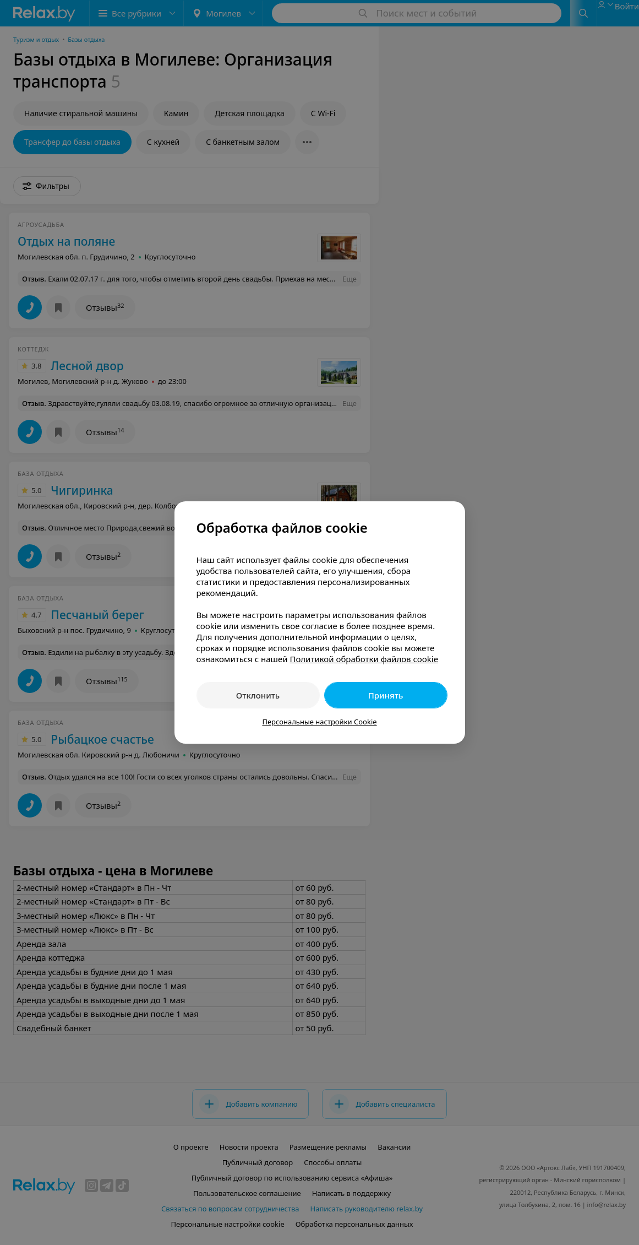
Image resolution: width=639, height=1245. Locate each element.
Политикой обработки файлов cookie (364, 658)
